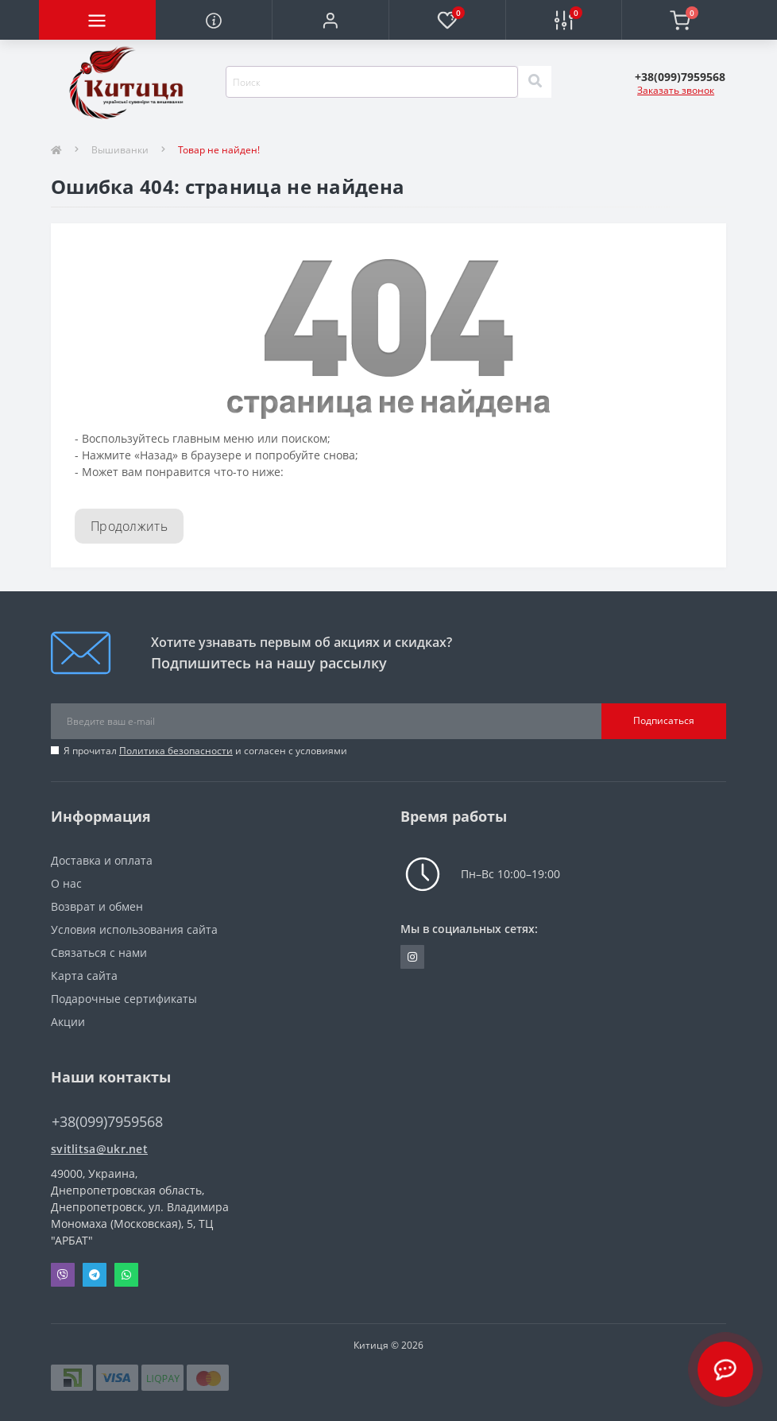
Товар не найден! (219, 150)
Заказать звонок (675, 90)
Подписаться (663, 720)
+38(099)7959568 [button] (107, 1122)
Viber (62, 1274)
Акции (68, 1021)
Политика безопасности (176, 750)
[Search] (534, 82)
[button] (330, 20)
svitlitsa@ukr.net (99, 1148)
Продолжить (129, 526)
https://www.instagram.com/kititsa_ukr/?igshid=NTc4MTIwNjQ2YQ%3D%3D (412, 956)
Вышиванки (120, 150)
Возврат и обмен (97, 906)
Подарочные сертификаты (124, 998)
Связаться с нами (99, 952)
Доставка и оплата (102, 860)
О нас (66, 883)
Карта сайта (84, 975)
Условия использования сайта (134, 929)
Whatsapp (126, 1274)
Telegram (94, 1274)
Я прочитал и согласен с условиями (205, 750)
